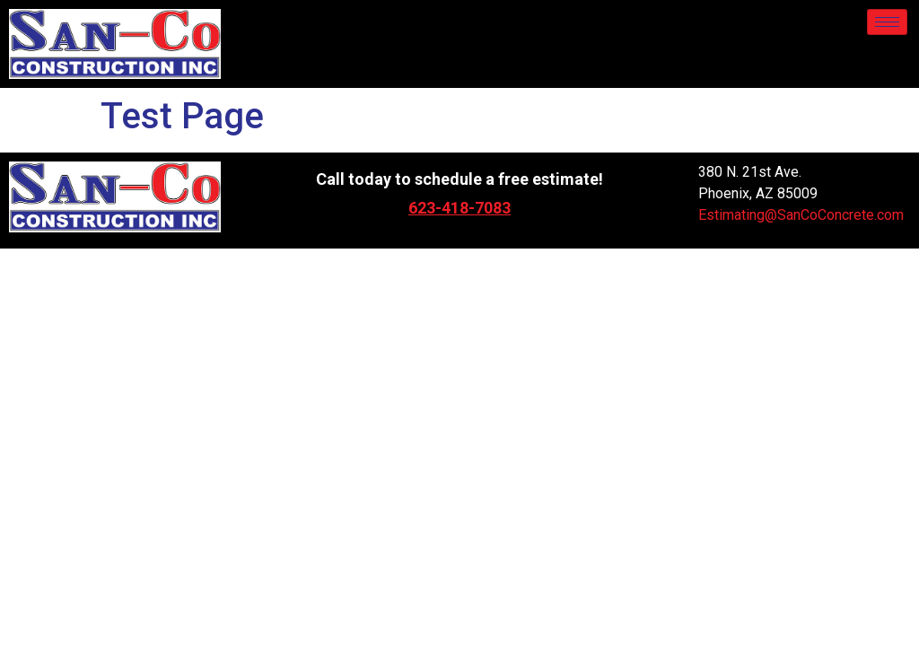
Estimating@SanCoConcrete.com (801, 214)
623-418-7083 (459, 207)
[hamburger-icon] (887, 22)
